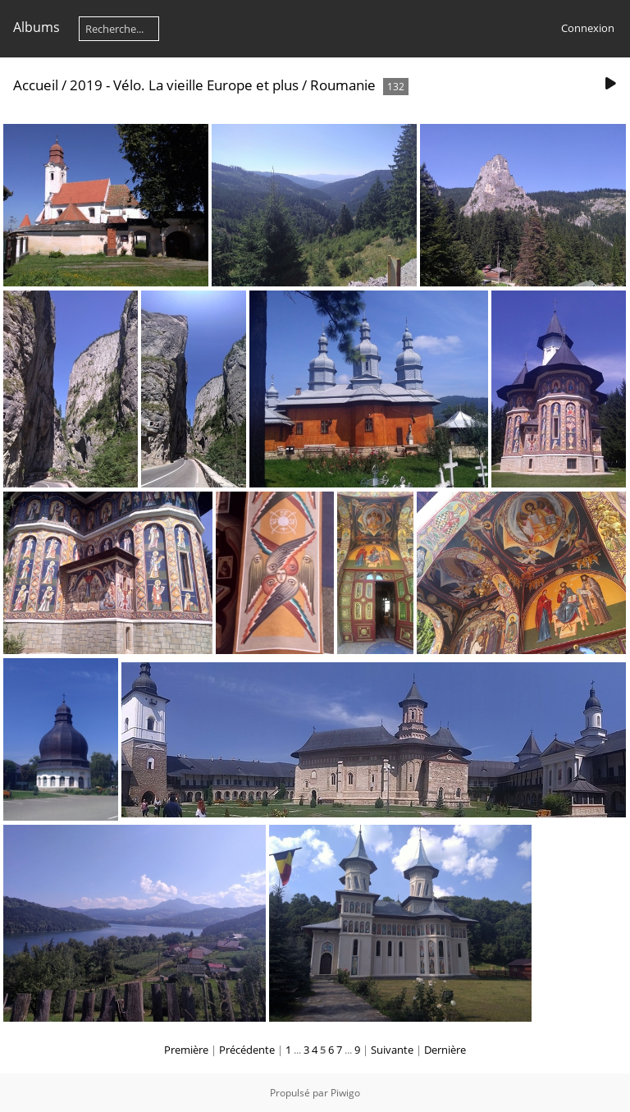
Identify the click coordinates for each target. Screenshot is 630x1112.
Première (186, 1049)
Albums (36, 27)
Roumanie (343, 85)
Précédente (247, 1049)
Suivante (392, 1049)
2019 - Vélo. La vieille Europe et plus (184, 85)
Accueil (35, 85)
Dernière (445, 1049)
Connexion (587, 28)
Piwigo (345, 1093)
